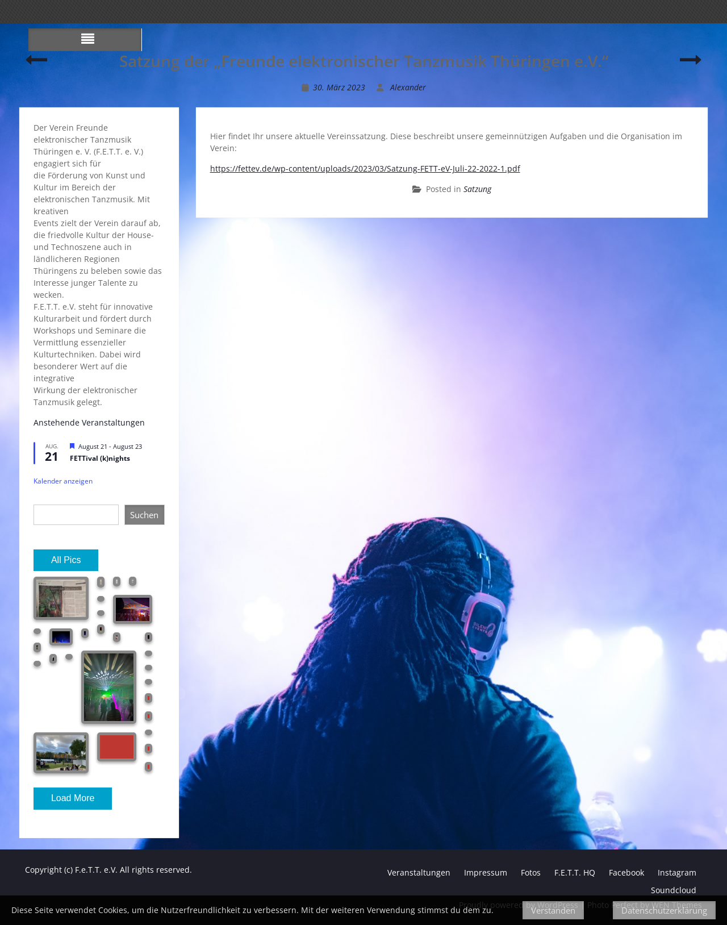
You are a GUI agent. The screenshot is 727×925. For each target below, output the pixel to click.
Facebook (626, 872)
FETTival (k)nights (100, 458)
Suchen (144, 514)
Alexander (408, 87)
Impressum (485, 872)
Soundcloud (673, 890)
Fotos (531, 872)
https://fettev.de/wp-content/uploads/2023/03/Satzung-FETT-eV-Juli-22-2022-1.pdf (365, 168)
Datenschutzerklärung (664, 910)
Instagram (677, 872)
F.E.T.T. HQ (574, 872)
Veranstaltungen (418, 872)
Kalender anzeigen (63, 481)
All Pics (66, 560)
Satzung (477, 189)
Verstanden (553, 910)
